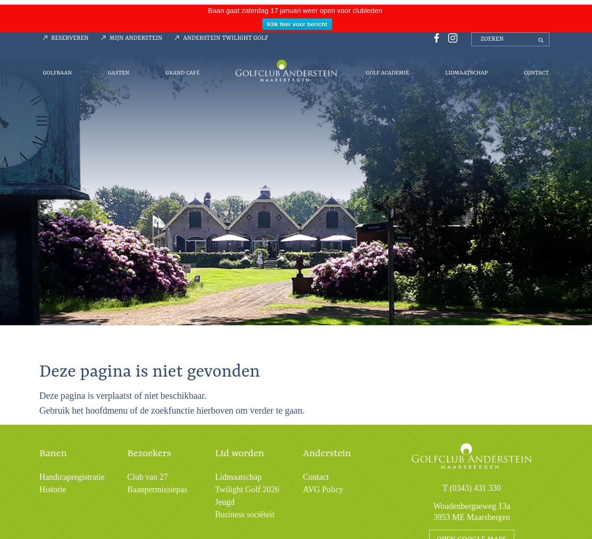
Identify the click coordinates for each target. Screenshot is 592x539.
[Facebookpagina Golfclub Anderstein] (435, 37)
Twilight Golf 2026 (247, 489)
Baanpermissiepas (157, 489)
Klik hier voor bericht (297, 24)
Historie (52, 489)
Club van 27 (147, 477)
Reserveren (70, 38)
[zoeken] (510, 39)
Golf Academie (387, 73)
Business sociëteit (245, 514)
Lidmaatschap (466, 73)
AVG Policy (323, 489)
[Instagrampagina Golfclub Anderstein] (450, 37)
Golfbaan (57, 73)
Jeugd (224, 502)
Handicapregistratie (72, 477)
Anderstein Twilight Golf (225, 38)
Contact (536, 73)
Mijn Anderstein (136, 38)
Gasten (118, 73)
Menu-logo (286, 70)
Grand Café (182, 73)
